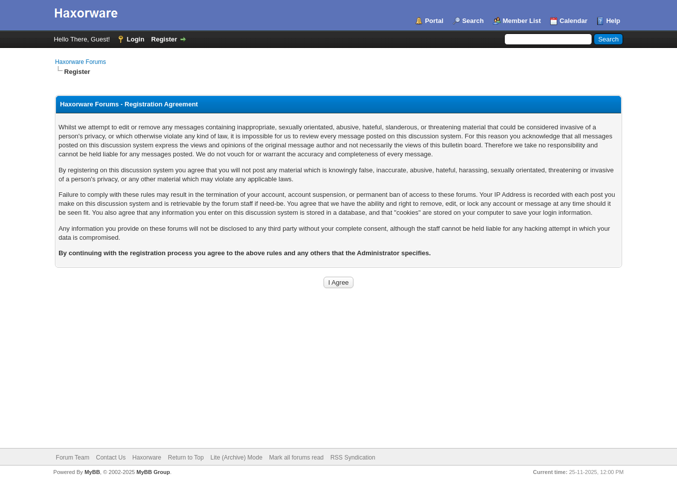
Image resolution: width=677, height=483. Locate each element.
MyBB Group (153, 472)
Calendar (574, 20)
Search (473, 20)
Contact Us (110, 457)
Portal (434, 20)
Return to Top (186, 457)
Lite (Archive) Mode (237, 457)
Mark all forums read (296, 457)
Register (164, 39)
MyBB (92, 472)
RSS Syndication (353, 457)
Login (135, 39)
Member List (522, 20)
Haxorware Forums (80, 61)
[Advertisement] (338, 373)
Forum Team (72, 457)
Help (613, 20)
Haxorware (146, 457)
